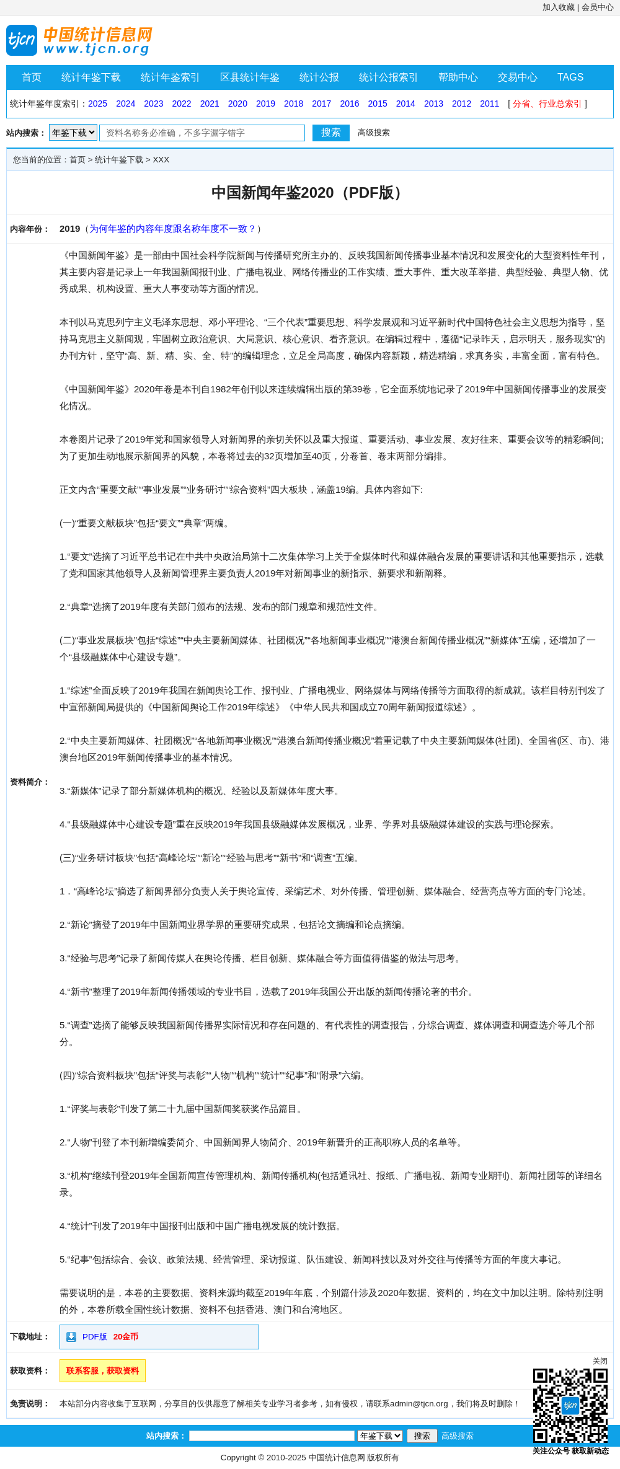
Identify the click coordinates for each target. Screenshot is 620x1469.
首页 (32, 77)
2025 (97, 103)
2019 (265, 103)
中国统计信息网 (337, 1457)
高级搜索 (374, 132)
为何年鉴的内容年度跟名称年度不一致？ (173, 228)
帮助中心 (458, 77)
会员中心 (598, 7)
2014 (405, 103)
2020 (237, 103)
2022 (181, 103)
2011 (489, 103)
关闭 (600, 1361)
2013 (433, 103)
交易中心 (518, 77)
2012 (461, 103)
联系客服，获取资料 (102, 1370)
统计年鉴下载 (91, 77)
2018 (293, 103)
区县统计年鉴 (250, 77)
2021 (209, 103)
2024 (125, 103)
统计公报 (319, 77)
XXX (161, 159)
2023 (153, 103)
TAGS (570, 77)
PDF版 (94, 1336)
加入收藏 (558, 7)
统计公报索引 (388, 77)
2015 (378, 103)
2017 (321, 103)
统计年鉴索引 (170, 77)
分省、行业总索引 (547, 103)
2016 (349, 103)
